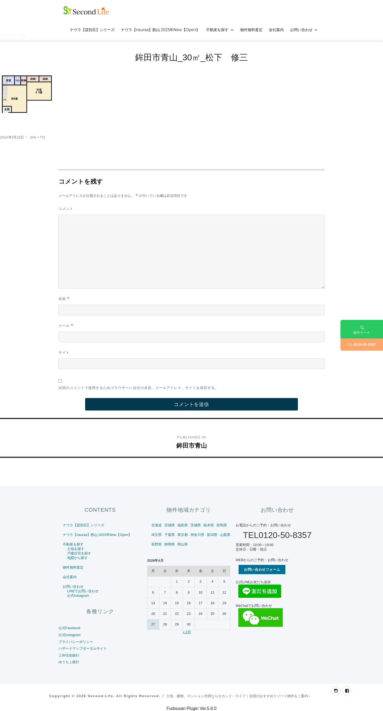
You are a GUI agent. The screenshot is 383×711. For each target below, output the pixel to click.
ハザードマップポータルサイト (83, 648)
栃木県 (208, 525)
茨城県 (195, 525)
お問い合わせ (301, 29)
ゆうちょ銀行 (69, 662)
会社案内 (276, 29)
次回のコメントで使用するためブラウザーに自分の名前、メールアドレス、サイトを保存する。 (139, 388)
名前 (64, 299)
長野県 (156, 544)
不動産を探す (217, 29)
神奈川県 (197, 535)
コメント (66, 208)
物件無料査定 (251, 29)
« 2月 (187, 632)
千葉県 (169, 535)
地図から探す (77, 558)
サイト (64, 352)
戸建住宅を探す (79, 553)
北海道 (156, 525)
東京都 (182, 535)
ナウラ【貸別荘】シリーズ (92, 29)
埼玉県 (156, 535)
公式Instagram (78, 596)
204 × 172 (37, 137)
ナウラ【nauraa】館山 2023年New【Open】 (160, 29)
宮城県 (169, 525)
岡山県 (182, 544)
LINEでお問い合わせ (83, 591)
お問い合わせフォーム (262, 570)
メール (66, 325)
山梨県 (225, 535)
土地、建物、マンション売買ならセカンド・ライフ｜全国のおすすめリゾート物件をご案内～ (238, 696)
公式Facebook (69, 628)
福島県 (182, 525)
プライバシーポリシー (76, 642)
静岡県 (169, 544)
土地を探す (75, 549)
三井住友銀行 (69, 655)
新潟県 (212, 535)
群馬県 (222, 525)
